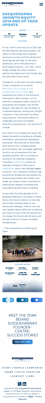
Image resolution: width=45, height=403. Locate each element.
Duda (22, 88)
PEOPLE (19, 368)
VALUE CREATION (28, 372)
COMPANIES (35, 368)
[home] (11, 4)
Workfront (8, 88)
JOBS (31, 376)
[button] (40, 4)
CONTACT (18, 376)
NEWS (10, 372)
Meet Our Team (22, 342)
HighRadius (8, 168)
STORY (6, 368)
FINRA (30, 396)
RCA (16, 88)
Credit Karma (18, 162)
